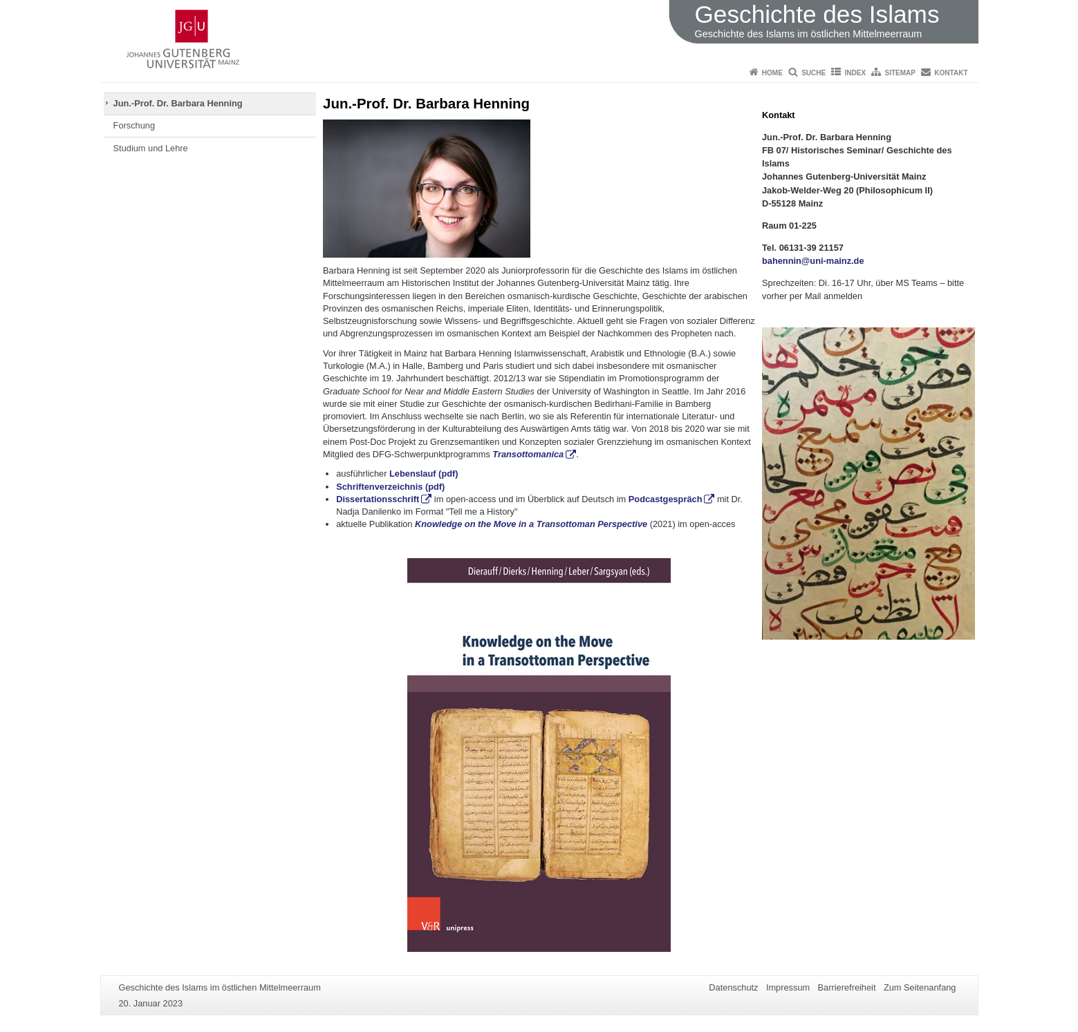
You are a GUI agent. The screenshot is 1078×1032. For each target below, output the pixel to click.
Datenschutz (733, 987)
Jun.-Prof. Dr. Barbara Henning (178, 103)
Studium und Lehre (150, 148)
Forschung (134, 125)
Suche (813, 73)
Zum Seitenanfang (920, 987)
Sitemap (900, 73)
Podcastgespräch (666, 499)
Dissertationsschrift (377, 499)
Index (855, 73)
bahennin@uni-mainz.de (813, 261)
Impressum (788, 987)
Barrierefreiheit (847, 987)
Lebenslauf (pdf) (422, 473)
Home (772, 73)
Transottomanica (528, 454)
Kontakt (950, 73)
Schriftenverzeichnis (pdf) (390, 486)
